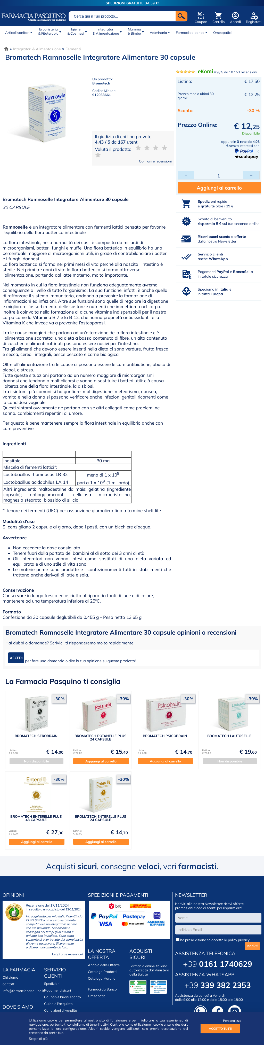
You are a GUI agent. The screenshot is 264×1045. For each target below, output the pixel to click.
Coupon (201, 22)
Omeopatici (222, 32)
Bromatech (101, 83)
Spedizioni (52, 983)
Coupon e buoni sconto (62, 997)
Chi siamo (10, 977)
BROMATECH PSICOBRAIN (165, 736)
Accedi (235, 22)
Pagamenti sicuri (57, 990)
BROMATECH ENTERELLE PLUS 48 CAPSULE (36, 818)
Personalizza (231, 1021)
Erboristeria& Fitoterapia (48, 31)
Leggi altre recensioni (67, 954)
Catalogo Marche (101, 978)
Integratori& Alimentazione (106, 31)
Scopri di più (38, 1038)
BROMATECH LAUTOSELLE (229, 736)
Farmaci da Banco (102, 989)
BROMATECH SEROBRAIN (36, 736)
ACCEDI (16, 658)
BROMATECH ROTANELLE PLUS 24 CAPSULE (101, 737)
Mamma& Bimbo (134, 31)
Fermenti (73, 48)
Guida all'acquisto (58, 1004)
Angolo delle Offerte (104, 965)
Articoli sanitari (17, 32)
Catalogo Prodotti (102, 972)
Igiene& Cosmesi (75, 31)
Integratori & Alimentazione (37, 48)
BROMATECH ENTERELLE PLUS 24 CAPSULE (100, 818)
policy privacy (239, 940)
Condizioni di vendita (60, 1010)
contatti (9, 984)
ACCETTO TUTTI (220, 1029)
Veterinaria (158, 32)
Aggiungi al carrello (219, 188)
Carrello (218, 22)
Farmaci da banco (190, 32)
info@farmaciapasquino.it (23, 991)
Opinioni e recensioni (155, 161)
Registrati (253, 22)
